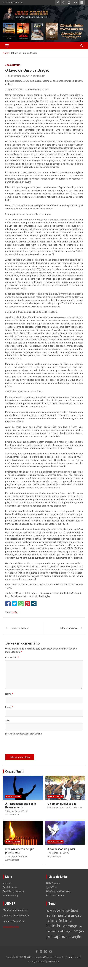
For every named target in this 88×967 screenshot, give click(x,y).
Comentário (12, 657)
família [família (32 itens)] (52, 920)
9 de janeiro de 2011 (57, 807)
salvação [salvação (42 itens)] (74, 937)
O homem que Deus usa (61, 803)
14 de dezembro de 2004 (17, 76)
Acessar (7, 883)
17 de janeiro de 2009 (15, 856)
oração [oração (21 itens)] (79, 931)
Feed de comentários (13, 891)
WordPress (53, 961)
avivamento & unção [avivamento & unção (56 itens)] (64, 915)
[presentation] (28, 745)
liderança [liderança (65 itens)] (69, 926)
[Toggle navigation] (7, 45)
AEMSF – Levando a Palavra (38, 957)
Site (7, 720)
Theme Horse (72, 957)
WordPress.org (10, 895)
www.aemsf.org (11, 926)
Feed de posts (10, 887)
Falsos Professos (19, 628)
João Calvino (12, 65)
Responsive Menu (82, 2)
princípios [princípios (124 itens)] (55, 936)
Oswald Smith (14, 771)
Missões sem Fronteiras (58, 891)
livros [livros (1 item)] (81, 927)
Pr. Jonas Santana (55, 895)
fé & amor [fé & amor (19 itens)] (65, 920)
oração (14, 612)
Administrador (38, 76)
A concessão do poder (61, 849)
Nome (9, 694)
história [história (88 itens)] (53, 925)
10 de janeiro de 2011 (15, 811)
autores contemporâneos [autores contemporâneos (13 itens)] (62, 910)
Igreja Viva (51, 887)
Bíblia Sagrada (53, 883)
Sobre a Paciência (68, 628)
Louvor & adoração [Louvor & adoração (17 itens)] (59, 931)
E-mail (9, 707)
